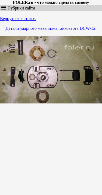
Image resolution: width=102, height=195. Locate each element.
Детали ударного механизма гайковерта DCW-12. (51, 28)
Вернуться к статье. (18, 18)
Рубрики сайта (20, 8)
